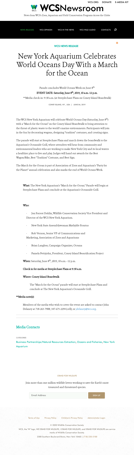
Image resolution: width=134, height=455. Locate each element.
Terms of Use (34, 418)
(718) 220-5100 (90, 437)
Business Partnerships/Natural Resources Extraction (46, 341)
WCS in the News (66, 30)
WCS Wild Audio (87, 30)
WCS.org (93, 2)
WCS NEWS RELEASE (66, 46)
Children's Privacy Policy (72, 418)
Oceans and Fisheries (89, 341)
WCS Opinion (46, 30)
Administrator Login (96, 418)
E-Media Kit (121, 2)
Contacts (106, 30)
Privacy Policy (50, 418)
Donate (107, 2)
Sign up (96, 395)
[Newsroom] (67, 8)
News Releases (27, 30)
